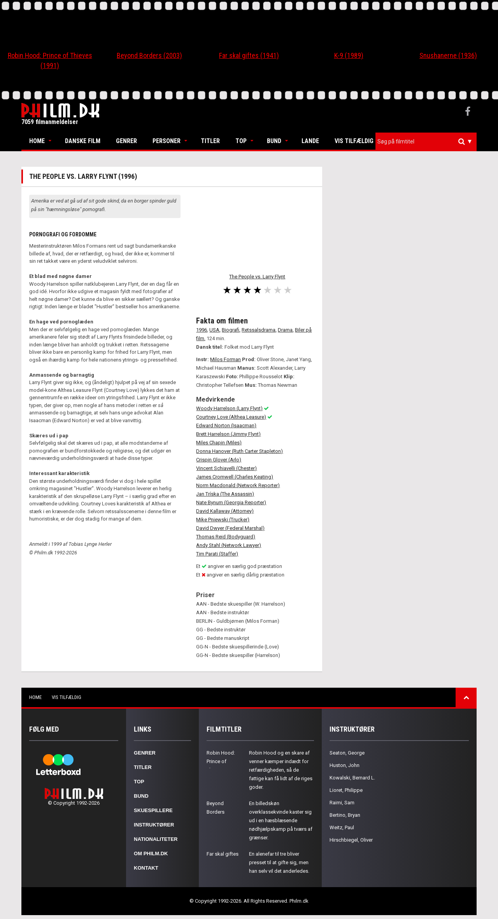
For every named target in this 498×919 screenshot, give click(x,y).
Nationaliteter (155, 839)
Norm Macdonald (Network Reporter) (238, 485)
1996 (201, 330)
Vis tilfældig (354, 141)
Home (37, 141)
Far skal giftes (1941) (249, 55)
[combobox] (426, 142)
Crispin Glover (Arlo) (218, 460)
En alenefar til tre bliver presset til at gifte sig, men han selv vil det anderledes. (279, 862)
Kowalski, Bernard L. (352, 778)
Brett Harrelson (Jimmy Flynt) (228, 434)
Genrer (126, 141)
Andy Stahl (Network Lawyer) (228, 545)
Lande (310, 141)
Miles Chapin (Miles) (219, 443)
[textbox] (428, 142)
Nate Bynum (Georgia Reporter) (231, 502)
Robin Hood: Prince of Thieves (221, 761)
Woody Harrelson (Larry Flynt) (229, 408)
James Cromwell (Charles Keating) (234, 477)
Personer (167, 141)
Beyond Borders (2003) (149, 55)
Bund (274, 141)
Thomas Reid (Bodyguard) (225, 537)
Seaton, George (347, 753)
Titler (210, 141)
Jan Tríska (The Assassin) (225, 494)
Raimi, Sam (342, 802)
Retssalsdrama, (259, 330)
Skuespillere (153, 810)
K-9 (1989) (348, 55)
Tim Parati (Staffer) (217, 554)
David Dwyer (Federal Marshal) (230, 528)
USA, (215, 330)
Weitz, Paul (342, 827)
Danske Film (82, 141)
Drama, (286, 330)
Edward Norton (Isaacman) (226, 425)
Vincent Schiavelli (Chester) (226, 468)
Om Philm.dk (151, 853)
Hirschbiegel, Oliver (351, 840)
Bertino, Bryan (345, 815)
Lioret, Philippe (346, 790)
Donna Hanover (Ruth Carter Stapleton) (239, 451)
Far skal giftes (222, 854)
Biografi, (231, 330)
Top (241, 141)
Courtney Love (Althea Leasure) (231, 417)
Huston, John (344, 765)
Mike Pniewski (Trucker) (222, 519)
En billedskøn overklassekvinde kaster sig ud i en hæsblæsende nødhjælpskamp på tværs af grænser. (280, 820)
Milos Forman (225, 359)
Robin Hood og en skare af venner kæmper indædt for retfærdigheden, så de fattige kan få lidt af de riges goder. (280, 770)
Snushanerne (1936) (448, 55)
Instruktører (154, 825)
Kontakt (146, 868)
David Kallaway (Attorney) (225, 511)
